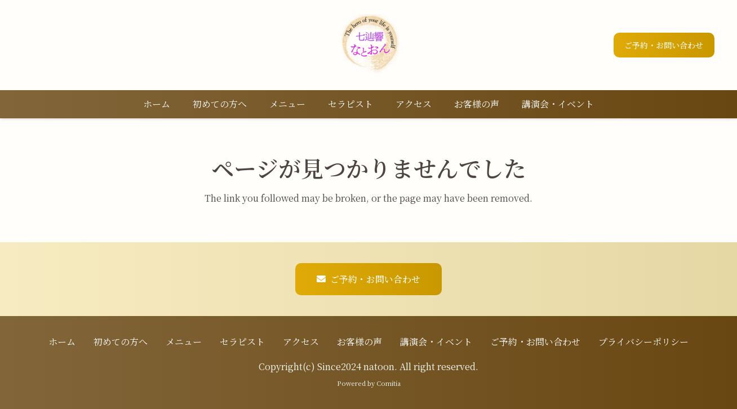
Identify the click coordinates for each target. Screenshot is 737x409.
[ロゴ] (368, 45)
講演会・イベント (436, 341)
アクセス (301, 341)
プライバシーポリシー (643, 341)
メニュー (184, 341)
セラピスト (242, 341)
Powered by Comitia (369, 383)
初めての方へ (121, 341)
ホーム (62, 341)
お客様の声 (359, 341)
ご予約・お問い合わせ (535, 341)
